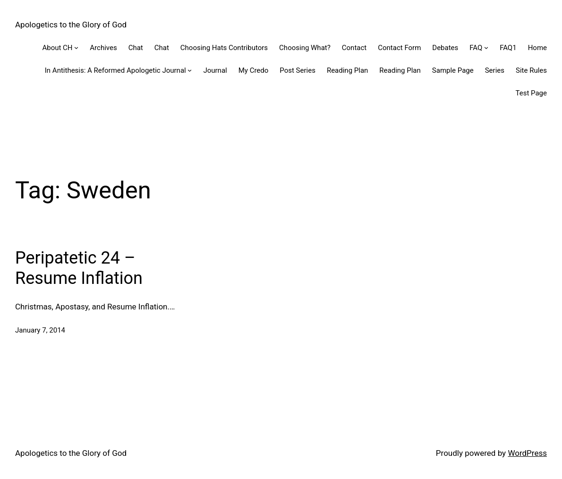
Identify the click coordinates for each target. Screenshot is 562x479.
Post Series (297, 70)
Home (537, 47)
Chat (135, 47)
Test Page (531, 93)
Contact (354, 47)
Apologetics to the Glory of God (71, 24)
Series (494, 70)
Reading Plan (347, 70)
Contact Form (399, 47)
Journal (215, 70)
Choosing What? (305, 47)
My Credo (253, 70)
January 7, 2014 (40, 330)
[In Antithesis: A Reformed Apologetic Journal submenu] (189, 70)
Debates (445, 47)
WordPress (527, 453)
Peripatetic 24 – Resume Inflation (79, 268)
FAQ (475, 47)
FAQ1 (508, 47)
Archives (103, 47)
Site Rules (531, 70)
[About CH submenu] (76, 47)
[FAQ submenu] (486, 47)
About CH (57, 47)
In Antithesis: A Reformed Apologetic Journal (115, 70)
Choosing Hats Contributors (224, 47)
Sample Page (453, 70)
